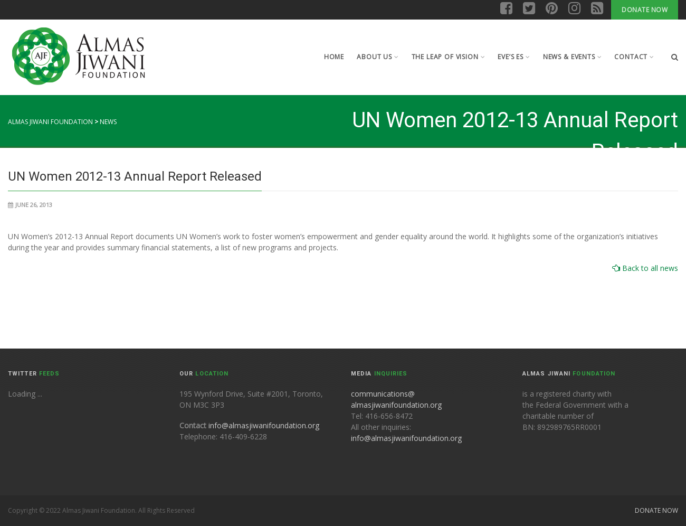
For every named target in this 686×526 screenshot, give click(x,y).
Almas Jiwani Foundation (50, 121)
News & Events (572, 56)
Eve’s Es (514, 56)
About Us (377, 56)
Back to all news (649, 268)
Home (334, 56)
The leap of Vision (448, 56)
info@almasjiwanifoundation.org (263, 425)
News (108, 121)
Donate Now (645, 9)
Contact (634, 56)
